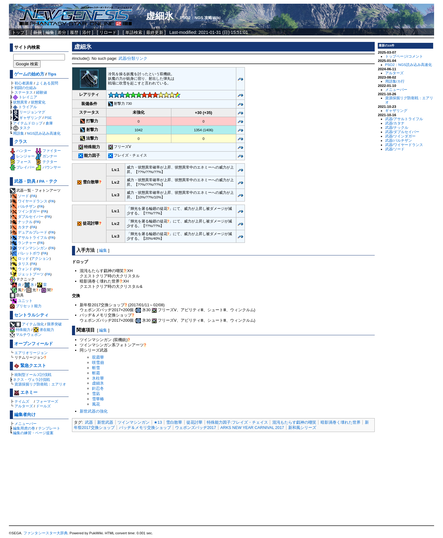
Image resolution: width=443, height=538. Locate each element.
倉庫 (49, 123)
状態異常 (20, 102)
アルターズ (23, 406)
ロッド (20, 258)
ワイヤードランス (29, 201)
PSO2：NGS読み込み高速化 (408, 65)
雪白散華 (174, 422)
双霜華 (98, 357)
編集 (103, 250)
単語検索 (133, 32)
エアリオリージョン (31, 353)
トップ (18, 32)
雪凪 (96, 393)
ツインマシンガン (29, 248)
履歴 (74, 32)
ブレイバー (22, 167)
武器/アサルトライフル (404, 119)
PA (33, 196)
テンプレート (49, 428)
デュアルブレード (29, 232)
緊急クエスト (30, 365)
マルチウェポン (26, 334)
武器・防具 (25, 181)
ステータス (23, 92)
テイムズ (21, 401)
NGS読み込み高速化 (44, 133)
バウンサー (48, 167)
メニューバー (25, 424)
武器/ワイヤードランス (404, 145)
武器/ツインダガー (400, 136)
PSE (48, 118)
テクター (46, 162)
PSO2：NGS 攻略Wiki (200, 17)
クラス (20, 141)
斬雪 (96, 367)
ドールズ (43, 406)
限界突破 (54, 324)
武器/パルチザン (398, 140)
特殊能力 (20, 330)
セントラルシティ (31, 315)
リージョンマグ (29, 112)
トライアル (25, 107)
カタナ (20, 227)
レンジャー (22, 156)
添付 (86, 32)
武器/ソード (395, 149)
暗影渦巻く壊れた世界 (341, 422)
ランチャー (24, 243)
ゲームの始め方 (29, 74)
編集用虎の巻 (24, 428)
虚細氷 (160, 16)
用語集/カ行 (395, 81)
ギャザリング (27, 118)
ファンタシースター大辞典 (45, 533)
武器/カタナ (395, 123)
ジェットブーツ (28, 274)
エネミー (26, 392)
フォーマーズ (47, 401)
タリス (20, 264)
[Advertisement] (223, 479)
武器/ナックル (396, 127)
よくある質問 (47, 83)
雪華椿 (98, 399)
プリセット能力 (26, 306)
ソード (20, 196)
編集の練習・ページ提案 (33, 433)
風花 (96, 404)
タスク (21, 128)
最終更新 (154, 32)
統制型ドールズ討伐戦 (32, 375)
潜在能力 (44, 330)
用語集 (18, 133)
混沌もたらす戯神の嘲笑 (294, 422)
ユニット (22, 301)
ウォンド (22, 269)
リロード (108, 32)
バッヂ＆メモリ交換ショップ (145, 427)
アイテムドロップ (27, 123)
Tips (52, 74)
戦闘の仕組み (25, 88)
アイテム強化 (33, 324)
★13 (158, 422)
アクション (40, 258)
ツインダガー (26, 211)
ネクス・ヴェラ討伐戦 (31, 379)
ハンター (20, 151)
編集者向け (25, 414)
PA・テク (48, 181)
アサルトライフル (29, 237)
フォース (20, 162)
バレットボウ (26, 253)
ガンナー (46, 156)
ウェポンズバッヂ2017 (195, 427)
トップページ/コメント (404, 56)
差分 (62, 32)
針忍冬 (98, 388)
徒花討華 (194, 422)
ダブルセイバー (28, 216)
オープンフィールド (33, 343)
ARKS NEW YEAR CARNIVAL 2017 (252, 427)
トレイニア (25, 97)
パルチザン (24, 206)
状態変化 (38, 102)
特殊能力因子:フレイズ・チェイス (237, 422)
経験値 (41, 92)
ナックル (22, 222)
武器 (89, 422)
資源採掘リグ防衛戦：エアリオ (40, 384)
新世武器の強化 (94, 411)
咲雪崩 (98, 362)
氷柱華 (98, 378)
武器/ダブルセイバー (402, 132)
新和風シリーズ (302, 427)
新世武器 (105, 422)
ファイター (48, 151)
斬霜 (96, 373)
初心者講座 (23, 83)
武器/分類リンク (133, 58)
